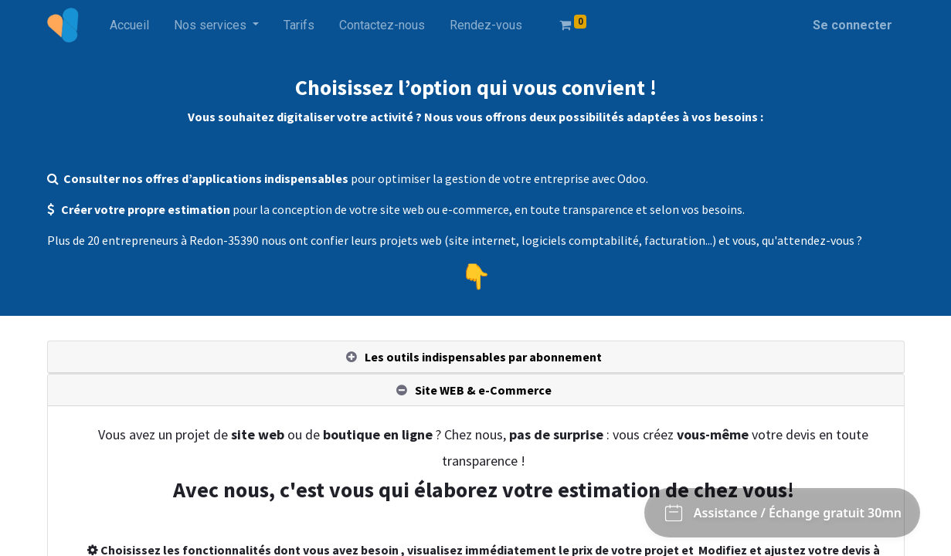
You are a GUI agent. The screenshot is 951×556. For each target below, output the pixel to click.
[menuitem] (129, 25)
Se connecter (852, 25)
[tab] (476, 357)
